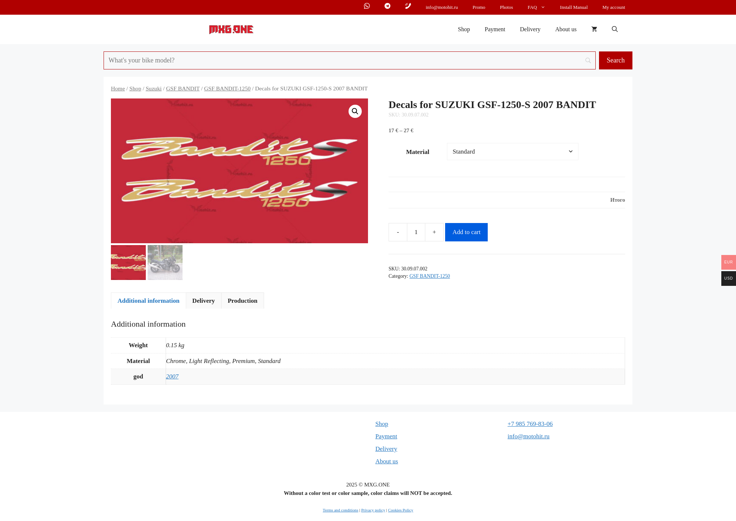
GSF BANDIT (182, 88)
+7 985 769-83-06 (530, 425)
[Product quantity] (416, 232)
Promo (479, 7)
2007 (172, 378)
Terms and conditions (340, 511)
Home (118, 88)
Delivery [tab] (203, 302)
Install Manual (574, 7)
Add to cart (466, 232)
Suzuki (154, 88)
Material (417, 151)
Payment (495, 29)
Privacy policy (373, 511)
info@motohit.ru (442, 7)
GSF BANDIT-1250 (227, 88)
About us (566, 29)
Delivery (530, 29)
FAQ (540, 7)
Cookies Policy (400, 511)
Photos (506, 7)
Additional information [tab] (149, 302)
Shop (464, 29)
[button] (615, 29)
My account (613, 7)
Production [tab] (242, 302)
